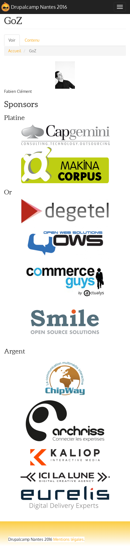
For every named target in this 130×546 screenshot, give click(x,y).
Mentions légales (68, 539)
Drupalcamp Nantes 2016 (39, 7)
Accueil (14, 50)
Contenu (32, 40)
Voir (14, 42)
